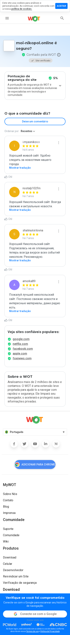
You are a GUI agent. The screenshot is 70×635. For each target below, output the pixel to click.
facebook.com (23, 348)
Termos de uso (32, 631)
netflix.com (20, 344)
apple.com (20, 353)
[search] (62, 18)
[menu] (7, 18)
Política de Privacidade (50, 631)
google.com (21, 339)
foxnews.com (22, 358)
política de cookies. (21, 9)
